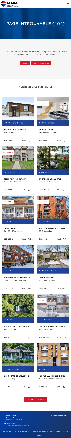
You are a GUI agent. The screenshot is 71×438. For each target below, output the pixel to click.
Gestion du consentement (54, 433)
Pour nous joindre (41, 63)
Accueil (25, 63)
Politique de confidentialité (23, 433)
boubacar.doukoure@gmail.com (19, 425)
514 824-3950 (11, 423)
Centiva (39, 435)
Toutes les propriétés (35, 399)
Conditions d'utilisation (39, 433)
